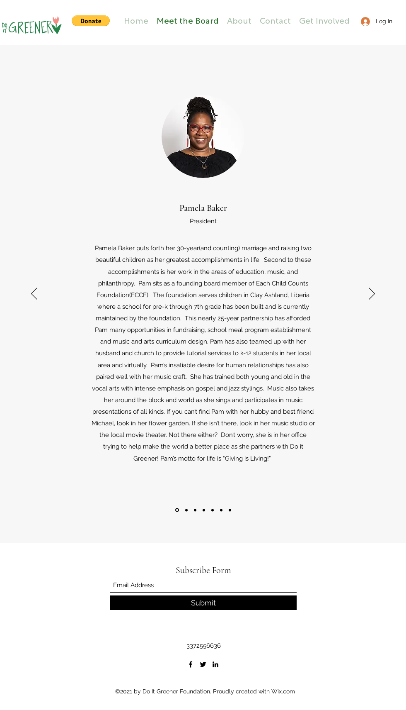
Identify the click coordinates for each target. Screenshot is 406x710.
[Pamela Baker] (177, 510)
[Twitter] (203, 664)
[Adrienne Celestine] (195, 510)
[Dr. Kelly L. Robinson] (212, 510)
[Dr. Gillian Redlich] (204, 510)
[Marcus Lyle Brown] (186, 510)
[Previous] (34, 294)
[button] (91, 20)
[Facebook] (190, 664)
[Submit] (203, 602)
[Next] (372, 294)
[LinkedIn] (215, 664)
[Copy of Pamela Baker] (230, 510)
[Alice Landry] (221, 510)
